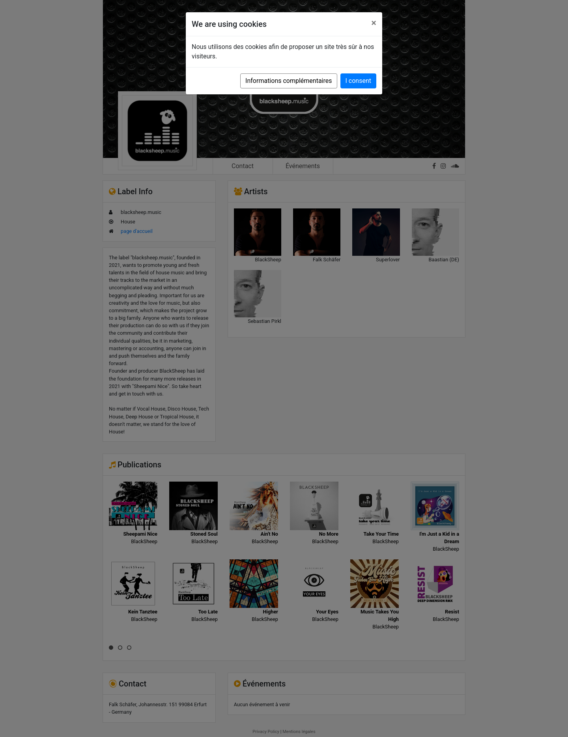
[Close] (373, 23)
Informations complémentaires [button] (288, 80)
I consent (358, 80)
